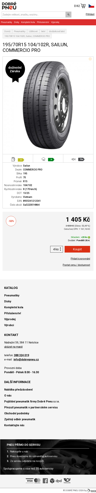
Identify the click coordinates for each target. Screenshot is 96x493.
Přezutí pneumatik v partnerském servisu (31, 407)
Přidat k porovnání (80, 258)
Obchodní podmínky (16, 413)
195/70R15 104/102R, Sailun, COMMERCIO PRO (27, 36)
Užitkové (33, 31)
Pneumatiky (6, 22)
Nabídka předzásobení (18, 389)
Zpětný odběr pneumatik (19, 419)
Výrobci (9, 325)
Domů (7, 31)
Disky (16, 22)
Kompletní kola (28, 22)
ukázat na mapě (13, 346)
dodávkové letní (57, 31)
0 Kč (80, 5)
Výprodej (55, 22)
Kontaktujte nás (14, 425)
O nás (8, 395)
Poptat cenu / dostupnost (76, 265)
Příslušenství (43, 22)
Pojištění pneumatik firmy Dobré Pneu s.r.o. (32, 401)
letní (43, 31)
